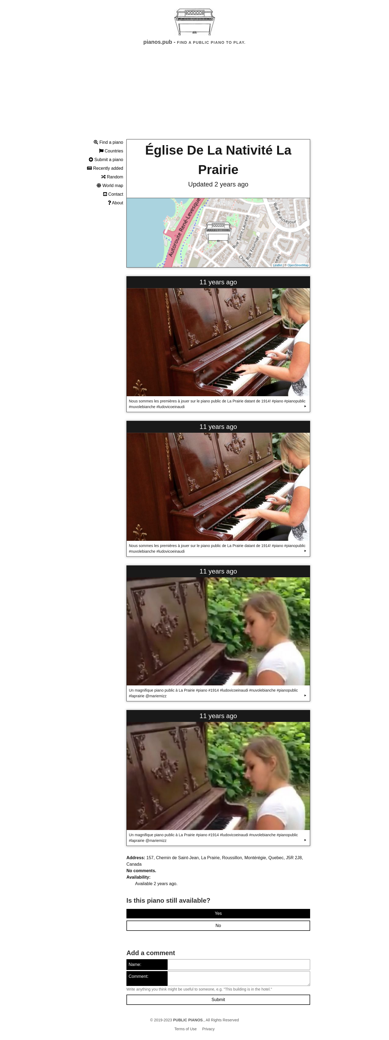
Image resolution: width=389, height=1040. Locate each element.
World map (110, 185)
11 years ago (218, 282)
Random (112, 177)
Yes (218, 913)
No (218, 925)
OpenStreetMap (297, 265)
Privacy (208, 1029)
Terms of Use (186, 1029)
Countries (111, 151)
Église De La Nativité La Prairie (218, 160)
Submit (218, 999)
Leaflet (277, 265)
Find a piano (108, 142)
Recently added (105, 168)
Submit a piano (106, 159)
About (115, 203)
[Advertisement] (194, 97)
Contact (113, 194)
